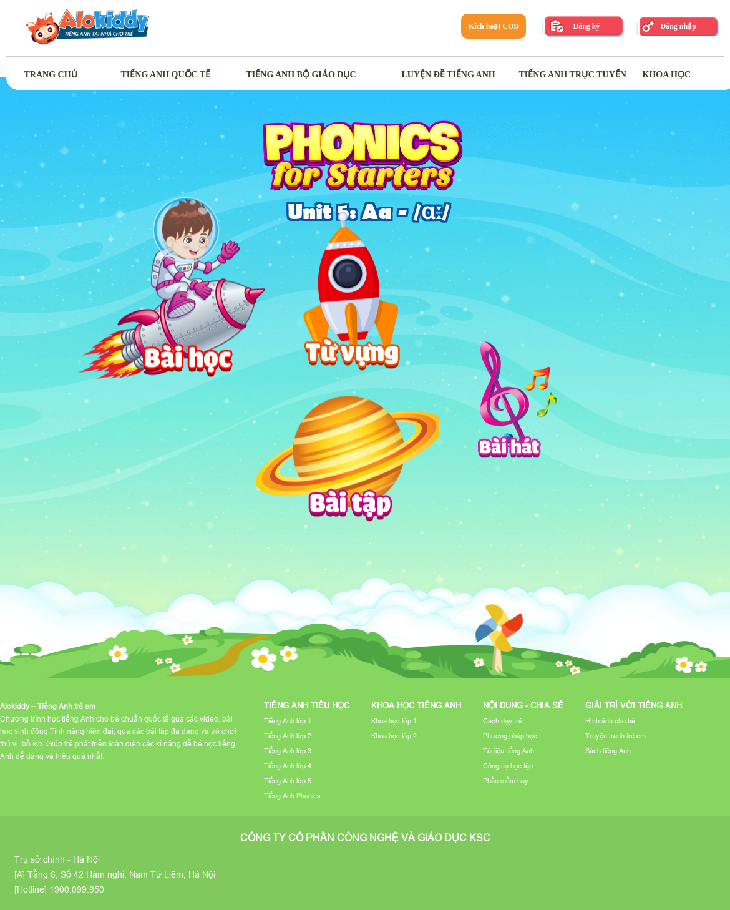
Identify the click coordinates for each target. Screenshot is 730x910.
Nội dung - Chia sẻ (523, 705)
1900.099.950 (76, 889)
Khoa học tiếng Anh (416, 705)
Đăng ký (586, 26)
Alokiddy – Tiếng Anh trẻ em (47, 706)
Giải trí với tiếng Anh (633, 705)
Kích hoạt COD (494, 26)
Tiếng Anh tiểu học (306, 705)
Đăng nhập (678, 26)
